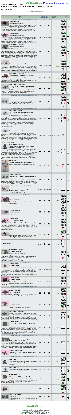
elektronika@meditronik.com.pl (29, 410)
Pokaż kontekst (48, 3)
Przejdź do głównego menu (60, 3)
